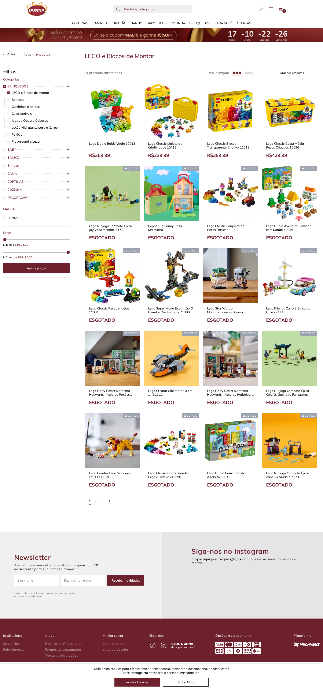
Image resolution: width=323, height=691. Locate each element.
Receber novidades (125, 580)
